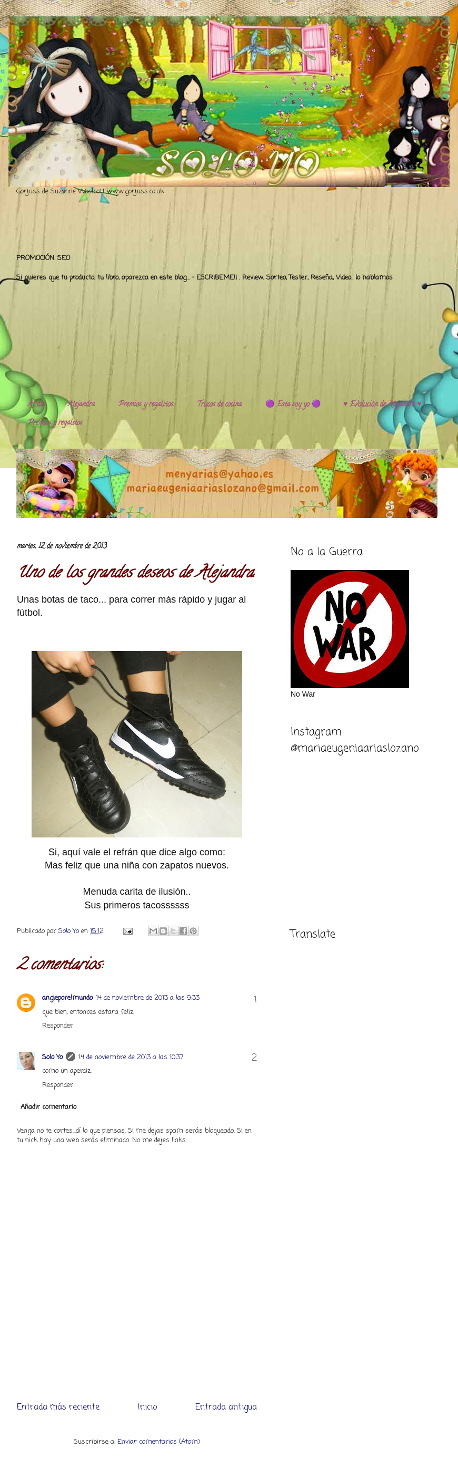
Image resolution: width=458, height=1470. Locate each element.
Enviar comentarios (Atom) (158, 1442)
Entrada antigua (226, 1407)
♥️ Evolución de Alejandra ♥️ (382, 404)
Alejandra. (82, 404)
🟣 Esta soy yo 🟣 (293, 404)
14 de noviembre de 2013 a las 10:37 (130, 1057)
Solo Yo (69, 931)
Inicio (147, 1407)
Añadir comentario (48, 1107)
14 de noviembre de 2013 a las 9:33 (148, 998)
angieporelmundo (67, 998)
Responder (57, 1026)
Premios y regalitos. (146, 404)
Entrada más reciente (58, 1407)
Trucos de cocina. (220, 404)
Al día (36, 404)
